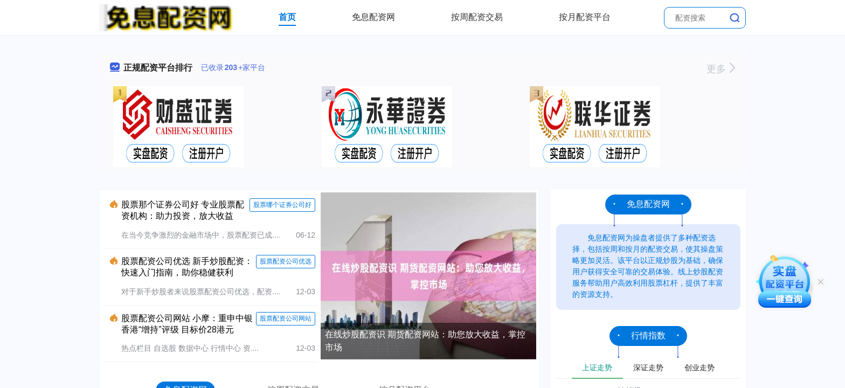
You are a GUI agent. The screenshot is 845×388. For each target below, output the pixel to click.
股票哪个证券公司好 (282, 205)
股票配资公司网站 (285, 318)
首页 (287, 17)
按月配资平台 (585, 17)
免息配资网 (373, 17)
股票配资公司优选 (285, 261)
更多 (721, 69)
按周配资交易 (477, 17)
